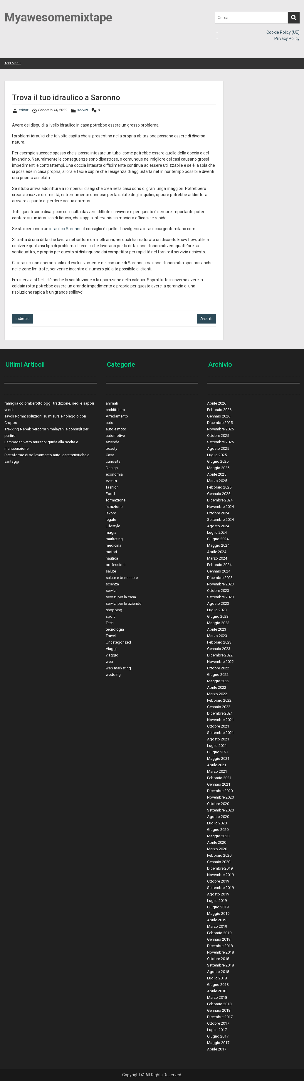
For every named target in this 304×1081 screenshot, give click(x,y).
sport (110, 616)
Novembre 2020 (220, 797)
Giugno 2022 (218, 674)
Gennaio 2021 (218, 784)
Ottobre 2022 (218, 668)
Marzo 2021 (217, 771)
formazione (115, 500)
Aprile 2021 (216, 765)
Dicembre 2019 (220, 868)
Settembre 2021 (220, 732)
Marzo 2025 (217, 481)
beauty (111, 448)
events (111, 481)
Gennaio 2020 (218, 862)
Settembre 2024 (220, 519)
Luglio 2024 (217, 532)
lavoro (111, 513)
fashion (112, 487)
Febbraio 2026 (219, 410)
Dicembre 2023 (220, 577)
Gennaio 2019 (218, 939)
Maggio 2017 (218, 1042)
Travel (111, 636)
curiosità (113, 461)
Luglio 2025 (217, 455)
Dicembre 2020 (220, 791)
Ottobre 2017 (218, 1023)
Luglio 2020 (217, 823)
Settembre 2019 (220, 887)
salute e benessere (122, 577)
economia (114, 474)
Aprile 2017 (216, 1049)
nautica (112, 558)
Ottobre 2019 (218, 881)
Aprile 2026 (216, 403)
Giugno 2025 (218, 461)
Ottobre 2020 (218, 804)
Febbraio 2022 (219, 700)
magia (111, 532)
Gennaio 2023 (218, 648)
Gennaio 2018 (218, 1010)
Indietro (23, 318)
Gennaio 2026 (218, 416)
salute (111, 571)
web (109, 661)
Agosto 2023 (218, 603)
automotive (115, 435)
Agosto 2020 (218, 816)
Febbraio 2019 (219, 933)
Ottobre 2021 (218, 726)
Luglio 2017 (217, 1030)
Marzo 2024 (217, 558)
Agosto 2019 (218, 894)
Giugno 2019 (218, 907)
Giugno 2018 (218, 984)
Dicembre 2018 (220, 946)
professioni (115, 565)
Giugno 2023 (218, 616)
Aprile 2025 (216, 474)
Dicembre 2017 (220, 1017)
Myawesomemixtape (58, 17)
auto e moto (116, 429)
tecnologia (115, 629)
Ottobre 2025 (218, 435)
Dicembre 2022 (220, 655)
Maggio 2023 (218, 623)
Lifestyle (113, 526)
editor (23, 110)
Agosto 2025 (218, 448)
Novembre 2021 (220, 720)
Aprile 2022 (216, 687)
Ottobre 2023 (218, 590)
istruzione (114, 506)
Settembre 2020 (220, 810)
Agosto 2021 (218, 739)
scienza (112, 584)
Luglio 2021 (217, 745)
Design (112, 468)
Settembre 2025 (220, 442)
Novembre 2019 (220, 875)
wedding (113, 674)
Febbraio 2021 (219, 778)
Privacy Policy (287, 38)
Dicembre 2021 (220, 713)
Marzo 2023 (217, 636)
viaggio (112, 655)
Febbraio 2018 (219, 1004)
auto (109, 422)
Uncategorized (118, 642)
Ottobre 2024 (218, 513)
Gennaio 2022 (218, 707)
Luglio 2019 (217, 900)
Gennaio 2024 (218, 571)
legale (111, 519)
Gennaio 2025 (218, 493)
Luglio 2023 (217, 610)
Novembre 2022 (220, 661)
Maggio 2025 (218, 468)
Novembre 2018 (220, 952)
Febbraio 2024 (219, 565)
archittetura (115, 410)
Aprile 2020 (216, 842)
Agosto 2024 (218, 526)
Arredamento (117, 416)
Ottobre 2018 (218, 959)
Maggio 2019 (218, 913)
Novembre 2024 (220, 506)
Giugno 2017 (218, 1036)
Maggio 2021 (218, 758)
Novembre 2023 (220, 584)
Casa (110, 455)
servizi (82, 110)
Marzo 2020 (217, 849)
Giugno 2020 (218, 829)
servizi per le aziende (123, 603)
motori (111, 552)
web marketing (118, 668)
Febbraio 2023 (219, 642)
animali (112, 403)
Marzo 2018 (217, 997)
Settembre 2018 (220, 965)
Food (110, 493)
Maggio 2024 (218, 545)
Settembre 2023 (220, 597)
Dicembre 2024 (220, 500)
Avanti (206, 318)
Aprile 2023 (216, 629)
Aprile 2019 (216, 920)
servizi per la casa (121, 597)
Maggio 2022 (218, 681)
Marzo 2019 (217, 926)
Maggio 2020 (218, 836)
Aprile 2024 (216, 552)
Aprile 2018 (216, 991)
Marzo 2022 (217, 694)
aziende (112, 442)
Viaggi (111, 648)
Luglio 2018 (217, 978)
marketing (114, 539)
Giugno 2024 (218, 539)
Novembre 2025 (220, 429)
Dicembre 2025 (220, 422)
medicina (113, 545)
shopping (114, 610)
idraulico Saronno (65, 228)
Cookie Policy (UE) (283, 32)
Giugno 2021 (218, 752)
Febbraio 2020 (219, 855)
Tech (110, 623)
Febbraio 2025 (219, 487)
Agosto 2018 (218, 971)
